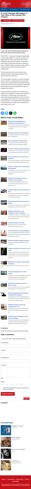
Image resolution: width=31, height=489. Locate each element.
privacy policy (22, 387)
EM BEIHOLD (15, 427)
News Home (6, 20)
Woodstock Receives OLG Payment (18, 133)
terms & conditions (8, 389)
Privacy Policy (19, 479)
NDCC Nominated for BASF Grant (17, 141)
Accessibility (15, 481)
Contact (27, 479)
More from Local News (18, 20)
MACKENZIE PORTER (17, 463)
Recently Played (7, 423)
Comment (4, 365)
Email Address (5, 357)
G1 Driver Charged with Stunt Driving (18, 149)
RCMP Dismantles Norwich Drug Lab (18, 240)
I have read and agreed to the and (15, 388)
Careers (3, 479)
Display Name (5, 342)
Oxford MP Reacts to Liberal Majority (19, 230)
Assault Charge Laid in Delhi (16, 223)
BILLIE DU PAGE (15, 439)
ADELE (13, 451)
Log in (3, 338)
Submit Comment (7, 394)
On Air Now (26, 3)
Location (3, 350)
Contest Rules (10, 479)
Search (26, 398)
